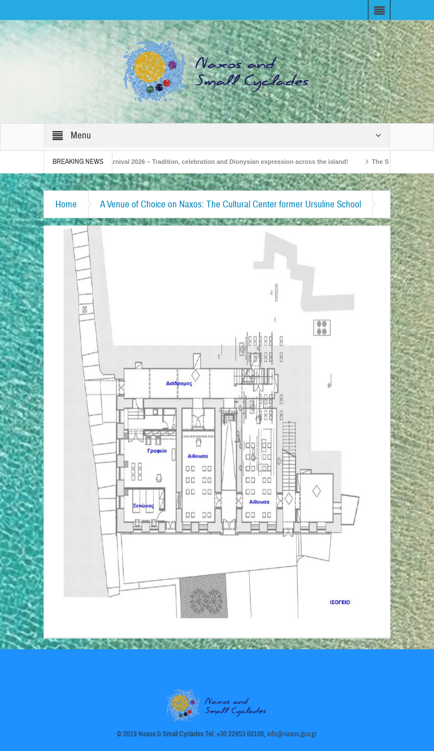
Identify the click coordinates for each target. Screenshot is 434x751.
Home (66, 204)
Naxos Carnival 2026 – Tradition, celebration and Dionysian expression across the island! (220, 161)
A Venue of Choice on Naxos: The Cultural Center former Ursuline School (230, 204)
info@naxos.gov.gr (292, 734)
